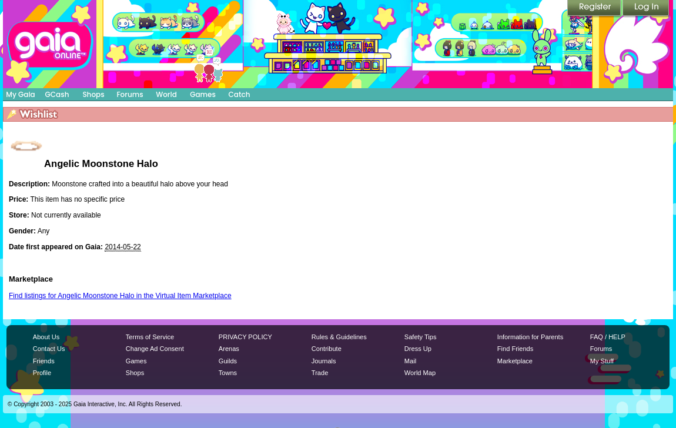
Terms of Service (150, 336)
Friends (44, 361)
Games (203, 94)
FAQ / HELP (607, 336)
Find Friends (515, 348)
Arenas (229, 348)
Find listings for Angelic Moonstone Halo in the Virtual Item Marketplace (120, 296)
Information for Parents (530, 336)
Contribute (327, 348)
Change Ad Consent (155, 348)
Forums (129, 94)
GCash (57, 94)
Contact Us (49, 348)
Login (646, 9)
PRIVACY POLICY (245, 336)
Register (595, 9)
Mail (410, 361)
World (166, 94)
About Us (46, 336)
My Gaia (20, 94)
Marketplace (515, 361)
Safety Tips (420, 336)
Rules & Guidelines (339, 336)
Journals (324, 361)
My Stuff (602, 361)
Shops (93, 94)
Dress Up (417, 348)
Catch (239, 94)
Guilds (228, 361)
